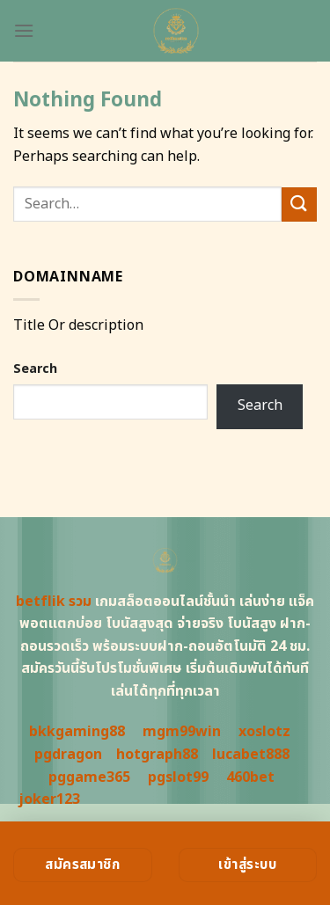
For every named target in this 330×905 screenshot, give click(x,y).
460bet (250, 777)
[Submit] (299, 204)
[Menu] (23, 30)
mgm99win (182, 731)
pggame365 (89, 777)
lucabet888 (251, 754)
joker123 (49, 799)
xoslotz (264, 731)
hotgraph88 (157, 754)
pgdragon (68, 754)
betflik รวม (54, 601)
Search (35, 369)
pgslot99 (178, 777)
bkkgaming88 (77, 731)
